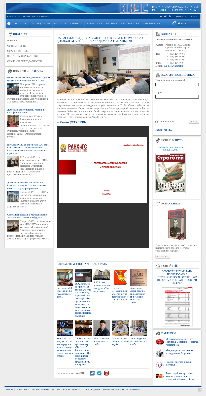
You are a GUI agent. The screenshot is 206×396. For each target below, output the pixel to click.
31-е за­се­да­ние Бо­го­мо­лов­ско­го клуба (120, 341)
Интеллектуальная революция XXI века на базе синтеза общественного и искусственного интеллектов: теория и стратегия (28, 149)
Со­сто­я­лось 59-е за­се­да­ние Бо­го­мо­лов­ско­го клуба (65, 292)
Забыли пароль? (163, 130)
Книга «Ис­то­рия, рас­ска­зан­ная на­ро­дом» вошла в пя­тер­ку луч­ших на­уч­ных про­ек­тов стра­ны (65, 347)
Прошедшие (144, 34)
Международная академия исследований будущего (179, 351)
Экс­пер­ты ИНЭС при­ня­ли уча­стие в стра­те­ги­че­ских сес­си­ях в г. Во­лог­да (120, 295)
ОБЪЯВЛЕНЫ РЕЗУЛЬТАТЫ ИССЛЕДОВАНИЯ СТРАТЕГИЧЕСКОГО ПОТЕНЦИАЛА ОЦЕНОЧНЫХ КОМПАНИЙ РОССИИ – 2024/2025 (177, 277)
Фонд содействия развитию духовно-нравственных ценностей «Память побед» (180, 376)
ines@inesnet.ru (176, 65)
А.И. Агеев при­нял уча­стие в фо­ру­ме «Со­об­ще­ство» (101, 286)
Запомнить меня (166, 121)
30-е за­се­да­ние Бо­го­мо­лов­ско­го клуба (138, 341)
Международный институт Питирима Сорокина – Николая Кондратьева (182, 342)
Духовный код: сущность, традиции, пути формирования (26, 111)
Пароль (159, 92)
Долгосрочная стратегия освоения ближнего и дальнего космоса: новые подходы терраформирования (26, 185)
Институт (123, 34)
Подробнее (162, 257)
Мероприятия (133, 34)
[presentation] (177, 109)
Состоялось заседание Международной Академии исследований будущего (27, 216)
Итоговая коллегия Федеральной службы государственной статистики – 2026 (28, 79)
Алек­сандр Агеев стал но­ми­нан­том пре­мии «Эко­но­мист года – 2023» (138, 295)
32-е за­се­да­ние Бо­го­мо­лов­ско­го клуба (101, 341)
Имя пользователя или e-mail (170, 80)
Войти (194, 16)
